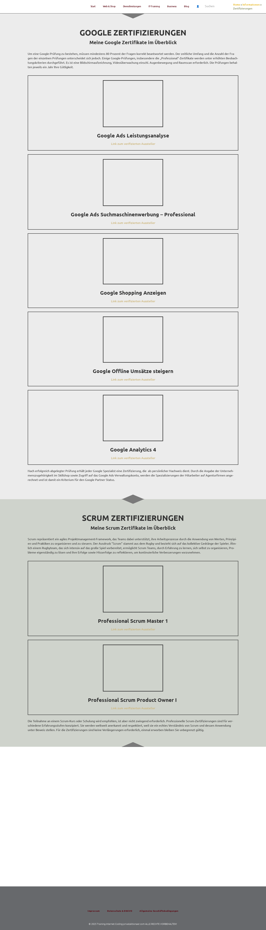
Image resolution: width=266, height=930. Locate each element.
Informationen (251, 4)
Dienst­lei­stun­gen (132, 6)
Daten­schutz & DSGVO (119, 910)
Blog (186, 6)
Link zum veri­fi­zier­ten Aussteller (133, 144)
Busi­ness (172, 6)
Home (236, 4)
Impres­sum (94, 910)
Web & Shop (109, 6)
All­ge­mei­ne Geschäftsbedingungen (158, 910)
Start (93, 6)
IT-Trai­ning (154, 6)
